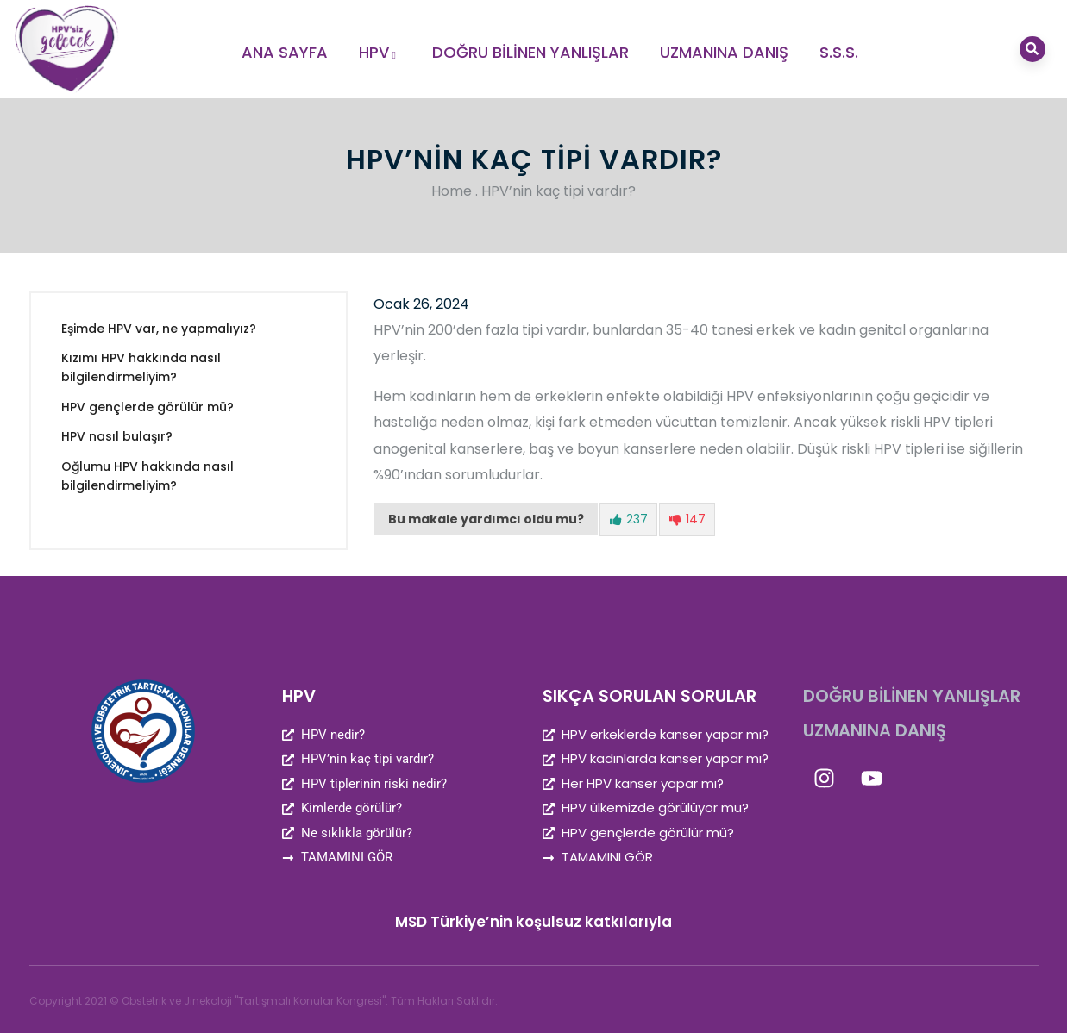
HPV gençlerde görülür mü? (147, 407)
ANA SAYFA (285, 52)
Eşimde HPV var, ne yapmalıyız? (158, 328)
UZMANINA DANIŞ (724, 52)
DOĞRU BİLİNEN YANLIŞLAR (530, 52)
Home (451, 191)
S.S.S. (838, 52)
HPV (380, 52)
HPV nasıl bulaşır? (117, 436)
